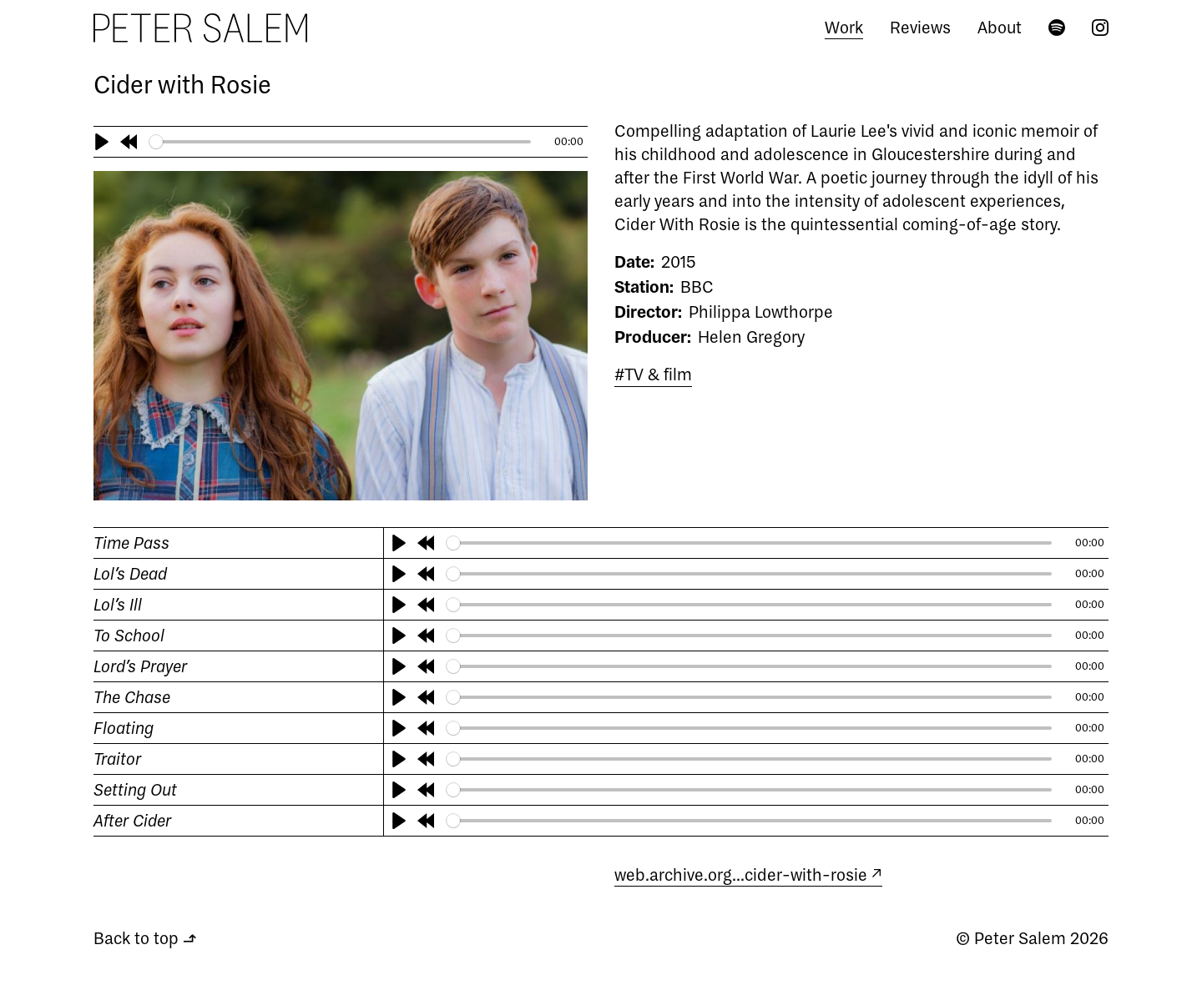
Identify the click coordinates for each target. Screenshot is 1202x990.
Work (844, 27)
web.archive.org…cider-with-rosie (740, 874)
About (999, 27)
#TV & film (653, 374)
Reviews (920, 27)
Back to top (144, 938)
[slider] (340, 142)
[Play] (101, 142)
